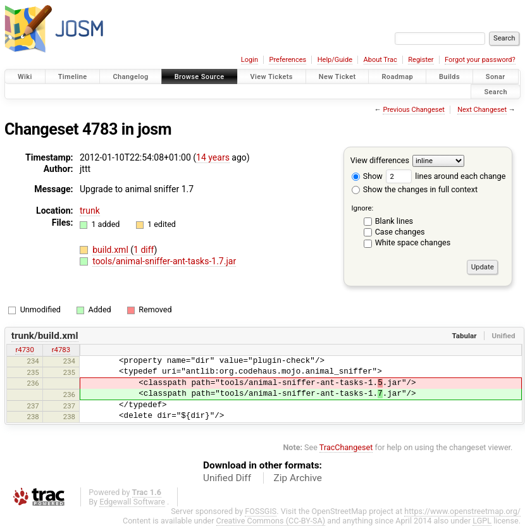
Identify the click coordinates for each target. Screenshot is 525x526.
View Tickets (271, 77)
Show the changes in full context (415, 189)
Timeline (72, 77)
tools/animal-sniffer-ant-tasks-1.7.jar (164, 261)
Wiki (25, 77)
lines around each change (445, 176)
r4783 (61, 349)
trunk (90, 210)
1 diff (143, 250)
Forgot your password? (480, 60)
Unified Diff (227, 478)
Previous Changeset (413, 110)
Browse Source (200, 77)
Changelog (130, 77)
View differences (379, 160)
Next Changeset (482, 110)
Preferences (287, 60)
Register (420, 60)
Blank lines (394, 221)
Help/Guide (335, 60)
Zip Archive (298, 478)
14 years (213, 157)
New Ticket (337, 77)
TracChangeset (346, 447)
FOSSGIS (260, 511)
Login (249, 60)
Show (367, 176)
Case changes (400, 231)
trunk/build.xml (44, 335)
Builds (449, 77)
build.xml (111, 250)
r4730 (24, 349)
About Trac (380, 60)
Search (495, 91)
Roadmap (397, 77)
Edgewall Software (132, 501)
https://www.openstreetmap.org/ (462, 511)
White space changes (413, 242)
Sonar (495, 77)
